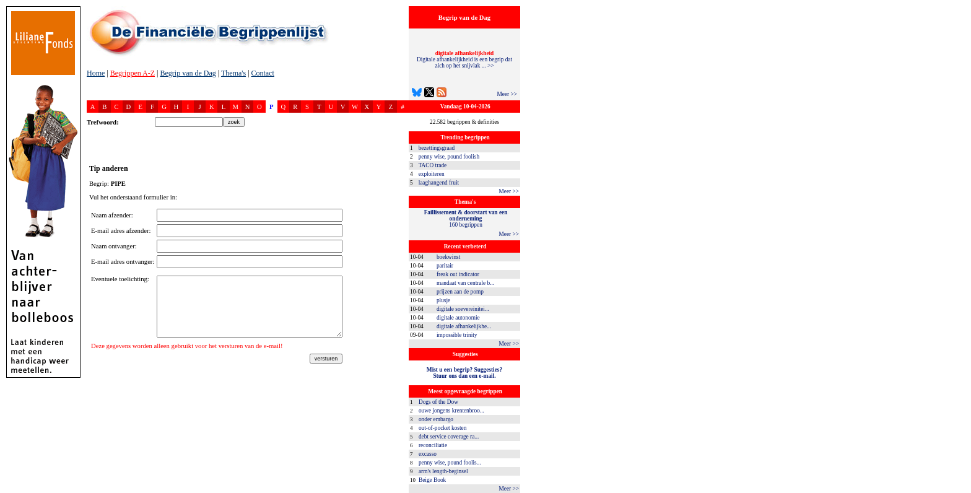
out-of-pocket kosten (442, 428)
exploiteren (432, 174)
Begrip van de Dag (188, 73)
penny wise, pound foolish (449, 157)
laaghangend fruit (439, 183)
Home (96, 73)
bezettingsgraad (437, 148)
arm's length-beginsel (443, 471)
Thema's (233, 73)
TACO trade (433, 165)
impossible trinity (457, 335)
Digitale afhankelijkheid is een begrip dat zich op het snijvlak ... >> (464, 59)
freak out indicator (458, 274)
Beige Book (432, 480)
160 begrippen (466, 218)
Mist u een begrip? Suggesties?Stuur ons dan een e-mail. (464, 373)
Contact (262, 73)
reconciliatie (433, 445)
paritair (445, 266)
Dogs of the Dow (438, 402)
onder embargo (436, 419)
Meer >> (507, 94)
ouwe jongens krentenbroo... (451, 411)
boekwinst (448, 257)
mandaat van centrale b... (465, 283)
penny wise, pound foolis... (450, 463)
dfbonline (959, 489)
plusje (443, 300)
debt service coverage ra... (449, 437)
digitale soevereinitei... (463, 309)
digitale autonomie (458, 318)
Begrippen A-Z (132, 73)
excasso (428, 454)
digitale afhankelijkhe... (464, 326)
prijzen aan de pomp (460, 292)
